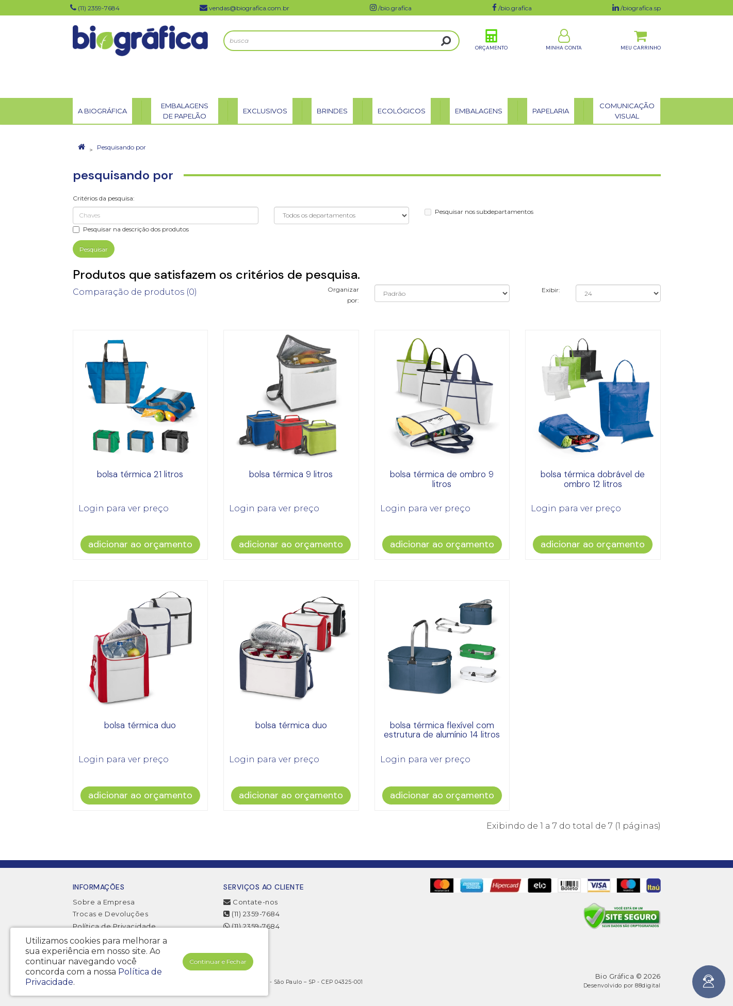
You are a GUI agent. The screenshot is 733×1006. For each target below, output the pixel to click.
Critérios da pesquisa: (104, 198)
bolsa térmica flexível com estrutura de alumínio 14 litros (442, 730)
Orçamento (491, 56)
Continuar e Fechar (218, 961)
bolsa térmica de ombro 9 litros (442, 479)
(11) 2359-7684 (251, 914)
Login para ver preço (123, 508)
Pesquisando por (121, 147)
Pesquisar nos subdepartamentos (479, 211)
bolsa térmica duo (140, 725)
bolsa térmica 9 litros (291, 474)
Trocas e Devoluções (111, 914)
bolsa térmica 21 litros (140, 474)
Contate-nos (250, 902)
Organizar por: (343, 295)
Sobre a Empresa (104, 902)
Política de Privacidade (114, 926)
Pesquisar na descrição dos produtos (131, 229)
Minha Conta (564, 56)
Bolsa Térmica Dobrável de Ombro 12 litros (593, 479)
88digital (648, 985)
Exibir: (551, 290)
